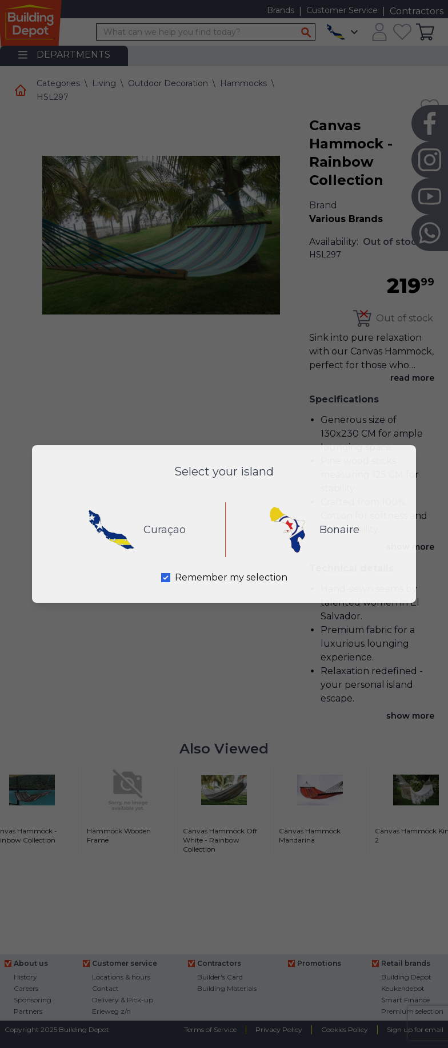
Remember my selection (231, 577)
